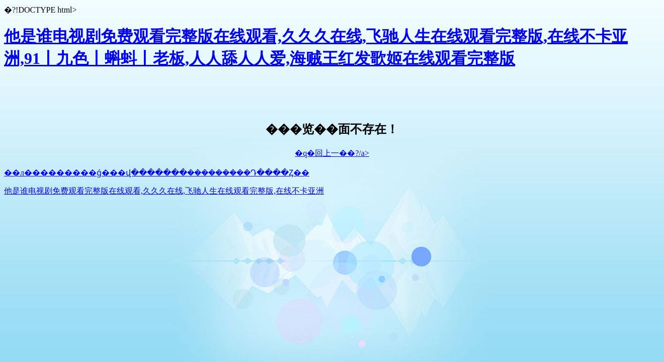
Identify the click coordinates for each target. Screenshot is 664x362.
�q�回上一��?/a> (332, 153)
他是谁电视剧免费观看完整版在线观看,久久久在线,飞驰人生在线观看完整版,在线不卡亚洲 (164, 191)
